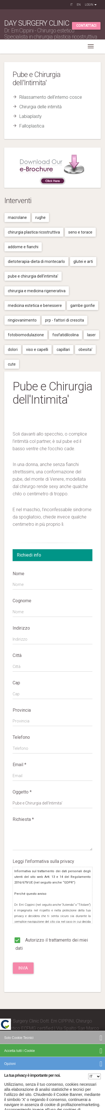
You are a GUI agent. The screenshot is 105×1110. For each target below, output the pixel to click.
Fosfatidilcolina (65, 335)
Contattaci (86, 26)
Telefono (21, 737)
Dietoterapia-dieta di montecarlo (36, 261)
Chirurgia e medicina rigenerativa (37, 291)
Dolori (13, 349)
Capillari (63, 349)
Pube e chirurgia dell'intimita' (33, 276)
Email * (19, 764)
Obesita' (85, 349)
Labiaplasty (30, 116)
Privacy (63, 1073)
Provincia (22, 710)
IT (71, 4)
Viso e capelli (37, 349)
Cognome (22, 600)
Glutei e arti (83, 261)
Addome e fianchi (23, 247)
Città (17, 655)
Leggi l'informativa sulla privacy (43, 861)
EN (79, 4)
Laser (91, 335)
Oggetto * (22, 792)
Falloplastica (31, 126)
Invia (23, 968)
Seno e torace (80, 232)
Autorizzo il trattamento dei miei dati (50, 943)
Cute (12, 364)
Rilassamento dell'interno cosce (50, 97)
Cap (16, 682)
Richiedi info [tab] (29, 555)
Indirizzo (21, 628)
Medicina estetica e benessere (35, 305)
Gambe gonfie (82, 305)
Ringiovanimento (22, 320)
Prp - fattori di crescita (64, 320)
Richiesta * (23, 819)
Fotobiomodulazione (26, 335)
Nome (18, 573)
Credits (11, 1065)
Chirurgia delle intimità (40, 106)
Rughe (40, 217)
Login (91, 4)
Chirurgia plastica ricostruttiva (34, 232)
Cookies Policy (81, 1073)
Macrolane (17, 217)
